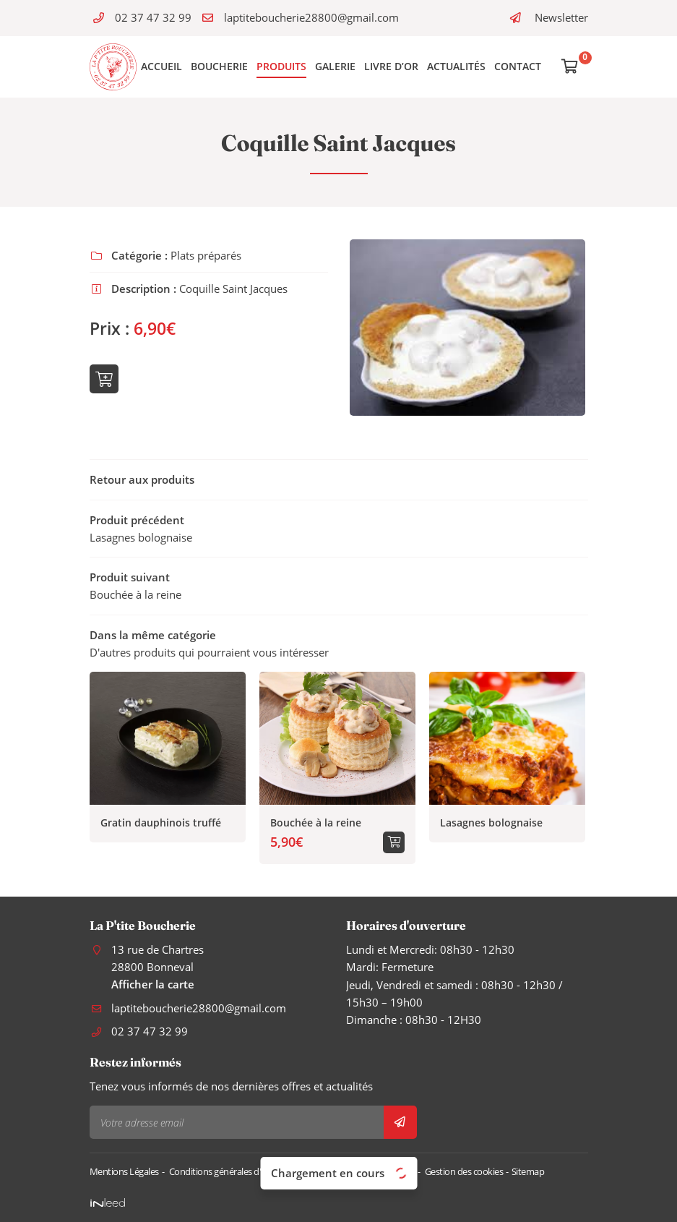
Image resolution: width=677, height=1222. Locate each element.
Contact (517, 66)
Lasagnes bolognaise (491, 822)
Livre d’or (391, 66)
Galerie (335, 66)
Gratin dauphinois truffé (160, 822)
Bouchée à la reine (315, 822)
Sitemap (528, 1171)
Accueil (161, 66)
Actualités (456, 66)
